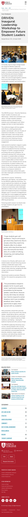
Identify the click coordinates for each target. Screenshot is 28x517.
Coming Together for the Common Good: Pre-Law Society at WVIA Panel (17, 397)
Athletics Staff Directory (6, 488)
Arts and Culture (14, 412)
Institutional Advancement (14, 427)
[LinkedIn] (10, 500)
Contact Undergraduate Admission (8, 472)
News (6, 8)
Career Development (14, 419)
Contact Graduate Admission (7, 474)
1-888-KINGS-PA (19, 450)
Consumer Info (12, 510)
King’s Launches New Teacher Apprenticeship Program (17, 380)
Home (2, 8)
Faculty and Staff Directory (7, 486)
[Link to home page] (6, 3)
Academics (14, 408)
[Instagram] (6, 500)
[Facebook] (2, 500)
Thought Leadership (14, 438)
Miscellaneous (14, 431)
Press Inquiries (4, 490)
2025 (10, 8)
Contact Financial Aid (5, 476)
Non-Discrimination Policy (6, 512)
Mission (14, 434)
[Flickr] (14, 500)
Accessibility (4, 510)
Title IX (18, 510)
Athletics (14, 416)
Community (14, 423)
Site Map (3, 492)
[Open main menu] (26, 3)
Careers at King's (5, 484)
